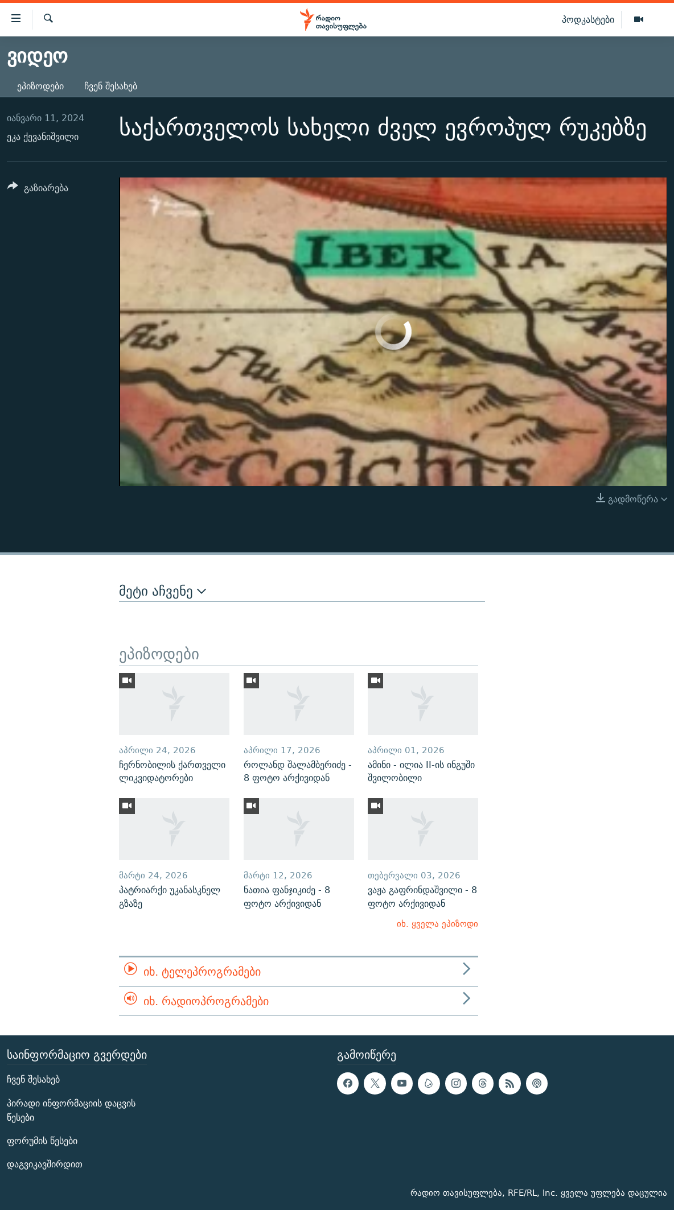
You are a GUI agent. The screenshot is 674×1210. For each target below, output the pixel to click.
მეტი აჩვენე (162, 591)
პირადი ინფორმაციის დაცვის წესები (71, 1110)
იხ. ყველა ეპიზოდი (437, 923)
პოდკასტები (588, 19)
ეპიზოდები (40, 86)
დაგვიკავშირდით (45, 1164)
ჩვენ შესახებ (110, 86)
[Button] (37, 189)
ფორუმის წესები (42, 1141)
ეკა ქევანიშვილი (43, 136)
